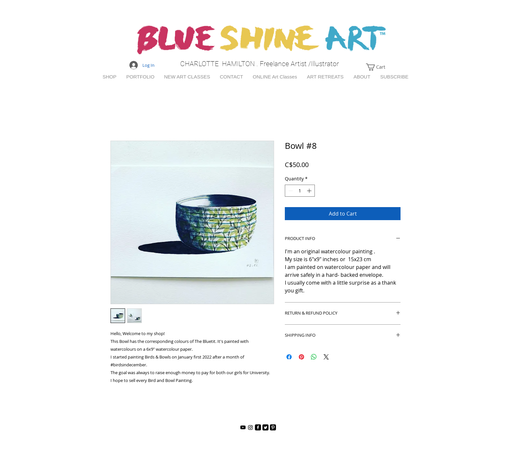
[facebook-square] (258, 427)
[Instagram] (250, 427)
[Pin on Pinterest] (301, 357)
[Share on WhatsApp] (314, 357)
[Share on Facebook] (289, 357)
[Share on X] (326, 357)
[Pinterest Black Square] (273, 427)
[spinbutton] (300, 190)
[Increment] (310, 190)
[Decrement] (290, 190)
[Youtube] (243, 427)
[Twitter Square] (265, 427)
